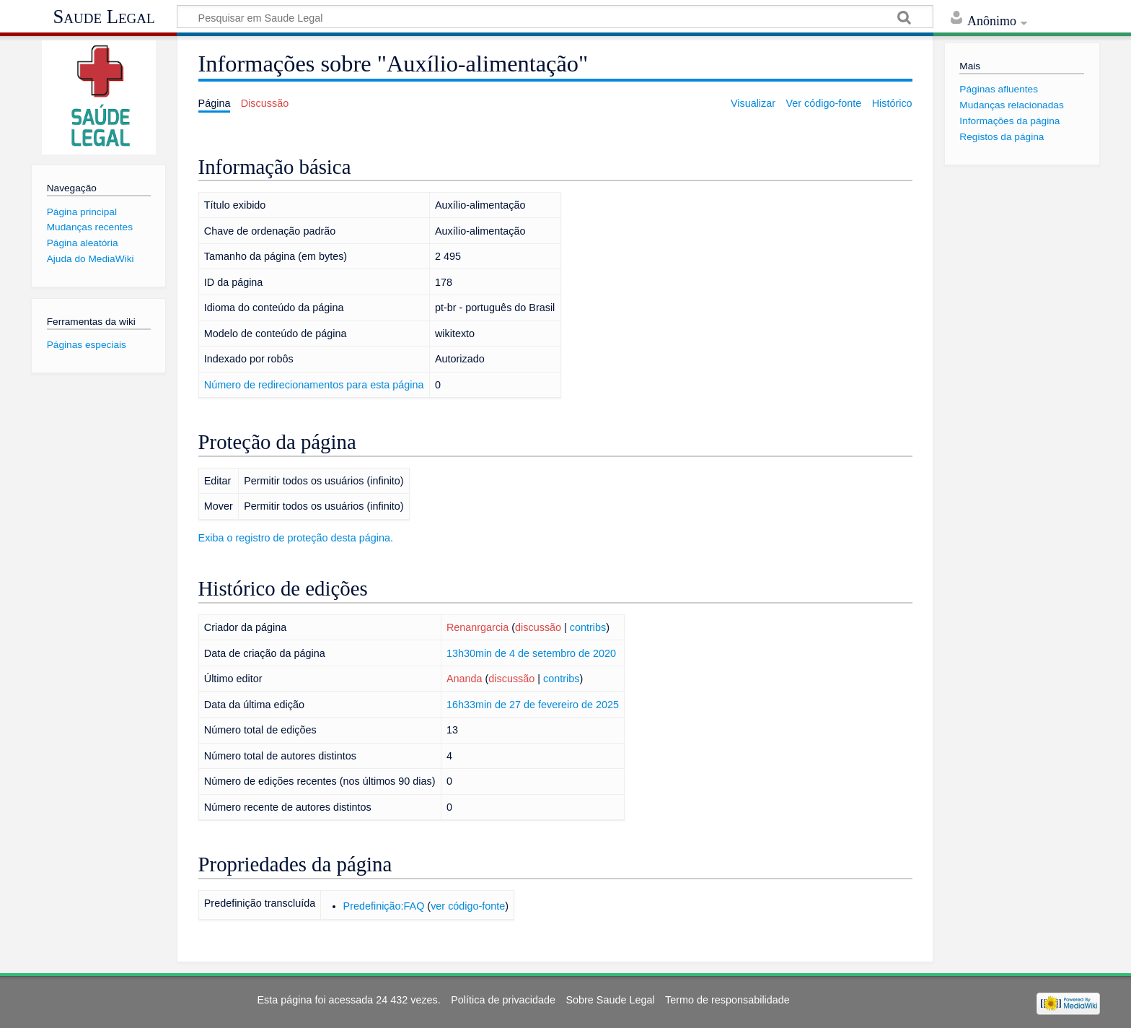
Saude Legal (103, 16)
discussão (538, 627)
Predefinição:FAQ (384, 906)
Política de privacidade (503, 1000)
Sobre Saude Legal (610, 1000)
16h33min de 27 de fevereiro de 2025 (532, 704)
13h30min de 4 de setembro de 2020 (531, 653)
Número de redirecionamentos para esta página (314, 385)
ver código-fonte (468, 906)
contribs (588, 627)
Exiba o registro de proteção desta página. (295, 538)
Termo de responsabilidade (727, 1000)
